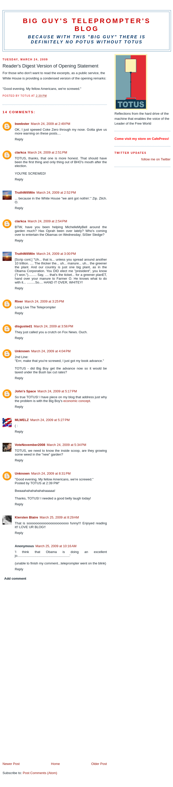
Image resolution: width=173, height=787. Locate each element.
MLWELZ (22, 420)
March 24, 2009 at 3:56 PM (53, 326)
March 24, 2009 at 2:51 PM (47, 152)
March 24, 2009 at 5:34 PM (66, 445)
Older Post (99, 764)
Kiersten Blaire (26, 517)
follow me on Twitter (155, 159)
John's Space (25, 391)
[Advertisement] (41, 726)
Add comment (15, 578)
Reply (19, 139)
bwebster (22, 124)
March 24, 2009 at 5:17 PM (57, 391)
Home (55, 764)
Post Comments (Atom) (40, 773)
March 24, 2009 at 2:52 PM (56, 192)
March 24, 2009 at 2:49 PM (50, 124)
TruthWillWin (25, 192)
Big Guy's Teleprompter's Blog (87, 24)
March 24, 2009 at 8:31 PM (51, 473)
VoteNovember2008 (30, 445)
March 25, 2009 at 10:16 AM (56, 546)
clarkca (20, 152)
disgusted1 (23, 326)
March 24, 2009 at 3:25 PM (44, 301)
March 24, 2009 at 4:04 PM (51, 351)
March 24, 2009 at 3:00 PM (56, 254)
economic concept (76, 401)
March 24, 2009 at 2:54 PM (47, 221)
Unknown (22, 351)
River (19, 301)
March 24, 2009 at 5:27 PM (50, 420)
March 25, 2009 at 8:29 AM (59, 517)
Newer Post (11, 764)
